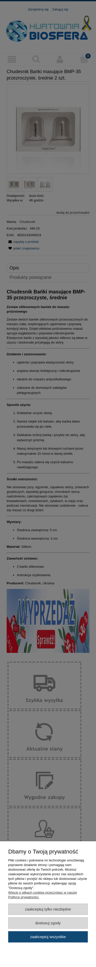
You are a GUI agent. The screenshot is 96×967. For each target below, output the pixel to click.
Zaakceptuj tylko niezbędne (48, 909)
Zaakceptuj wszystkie (48, 937)
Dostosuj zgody (48, 923)
